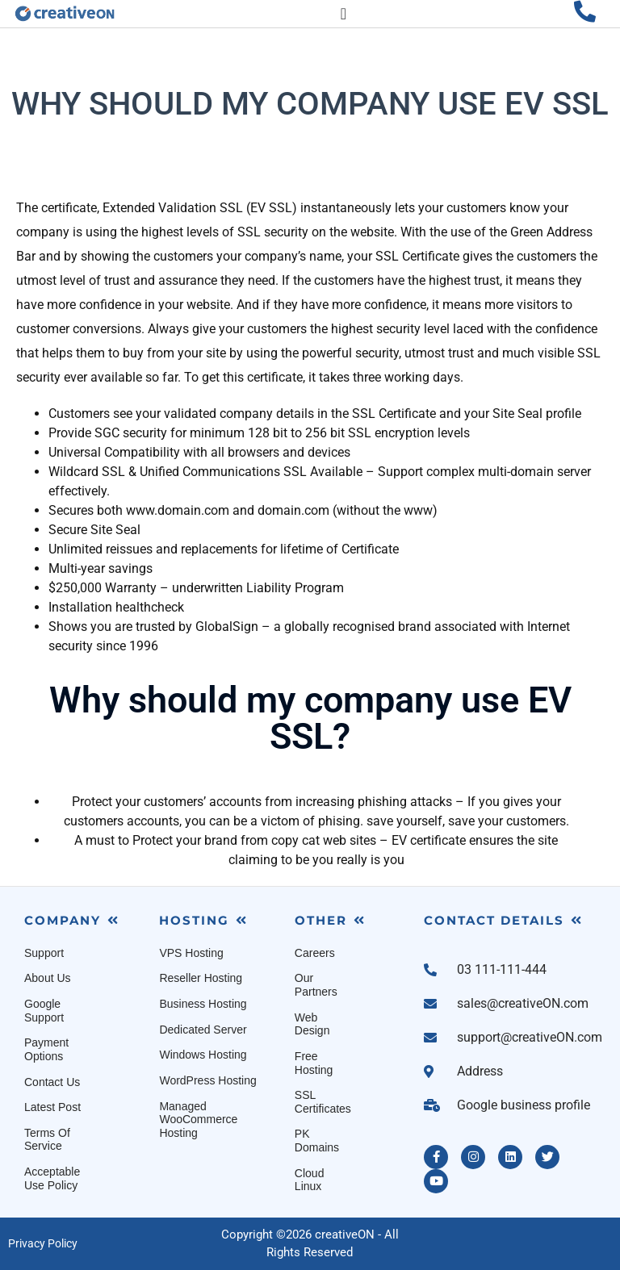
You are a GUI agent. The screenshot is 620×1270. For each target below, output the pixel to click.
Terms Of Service (47, 1139)
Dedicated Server (202, 1029)
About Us (47, 977)
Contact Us (52, 1082)
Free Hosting (314, 1063)
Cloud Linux (310, 1180)
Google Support (44, 1010)
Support (44, 952)
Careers (315, 952)
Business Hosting (202, 1003)
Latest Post (52, 1107)
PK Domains (317, 1140)
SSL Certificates (323, 1101)
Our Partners (316, 984)
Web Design (312, 1024)
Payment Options (46, 1049)
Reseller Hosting (200, 977)
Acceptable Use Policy (52, 1178)
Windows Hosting (202, 1054)
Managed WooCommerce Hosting (198, 1119)
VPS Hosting (191, 952)
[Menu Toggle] (343, 14)
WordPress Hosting (207, 1080)
